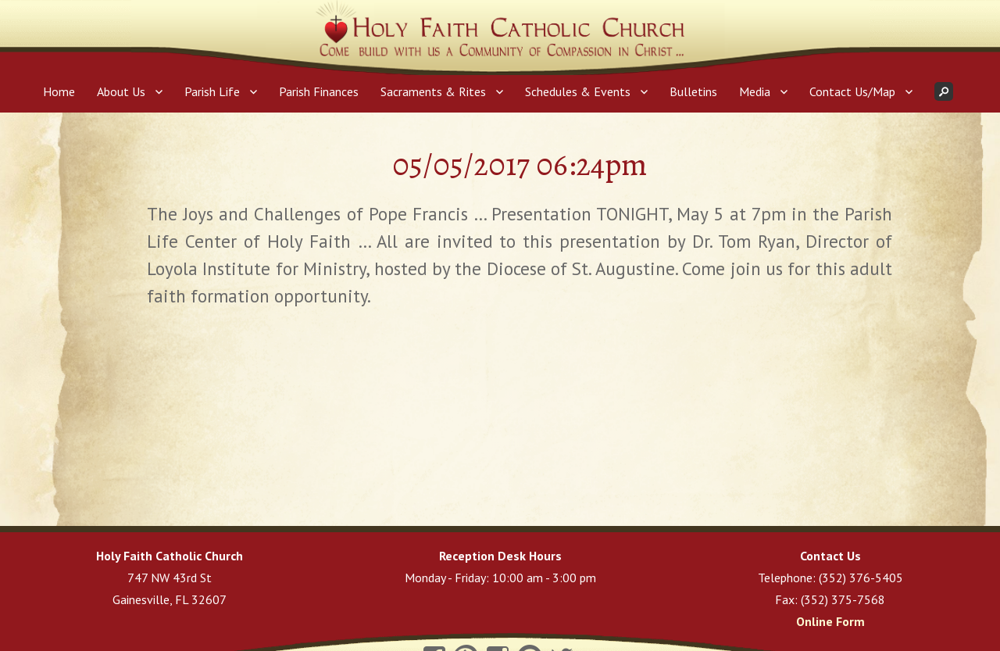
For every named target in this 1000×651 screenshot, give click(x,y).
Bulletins (693, 91)
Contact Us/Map (852, 91)
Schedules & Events (577, 91)
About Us (121, 91)
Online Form (830, 621)
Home (59, 91)
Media (754, 91)
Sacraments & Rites (433, 91)
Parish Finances (319, 91)
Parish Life (212, 91)
